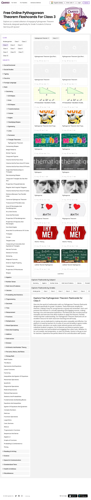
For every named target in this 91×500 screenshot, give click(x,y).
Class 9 (5, 52)
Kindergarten (7, 41)
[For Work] (14, 2)
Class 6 (5, 48)
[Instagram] (22, 496)
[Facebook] (19, 496)
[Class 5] (75, 291)
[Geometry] (36, 283)
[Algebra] (44, 283)
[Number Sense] (54, 283)
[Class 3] (56, 38)
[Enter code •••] (70, 2)
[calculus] (79, 283)
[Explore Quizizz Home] (5, 3)
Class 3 (5, 45)
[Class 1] (45, 291)
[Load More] (61, 273)
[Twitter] (16, 496)
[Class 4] (67, 291)
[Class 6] (82, 291)
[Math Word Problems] (67, 283)
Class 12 (5, 55)
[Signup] (86, 2)
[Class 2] (53, 291)
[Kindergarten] (37, 291)
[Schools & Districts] (35, 2)
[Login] (79, 2)
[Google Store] (83, 495)
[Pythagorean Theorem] (42, 38)
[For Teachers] (24, 2)
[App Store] (72, 495)
